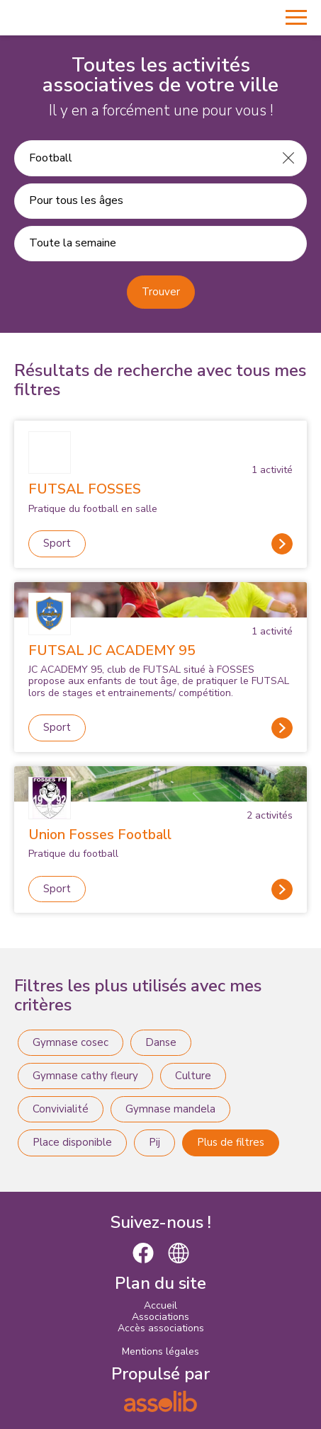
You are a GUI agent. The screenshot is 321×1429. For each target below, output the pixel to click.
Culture (193, 1076)
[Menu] (296, 17)
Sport (57, 543)
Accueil (160, 1305)
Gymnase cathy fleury (85, 1076)
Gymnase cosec (70, 1042)
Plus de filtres (230, 1142)
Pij (154, 1142)
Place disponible (72, 1142)
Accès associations (161, 1328)
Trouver (161, 292)
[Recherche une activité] (143, 158)
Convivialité (61, 1109)
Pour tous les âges (76, 200)
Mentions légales (160, 1351)
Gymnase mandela (170, 1109)
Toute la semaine (72, 243)
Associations (160, 1316)
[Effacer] (288, 158)
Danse (160, 1042)
